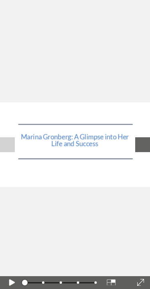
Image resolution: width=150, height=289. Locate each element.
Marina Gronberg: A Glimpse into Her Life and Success (75, 140)
